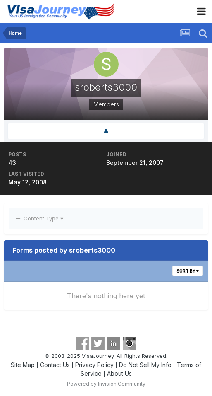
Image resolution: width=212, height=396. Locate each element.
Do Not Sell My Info (145, 364)
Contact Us (55, 364)
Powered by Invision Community (106, 384)
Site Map (23, 364)
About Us (119, 373)
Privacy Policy (94, 364)
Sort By (187, 270)
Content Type (39, 218)
